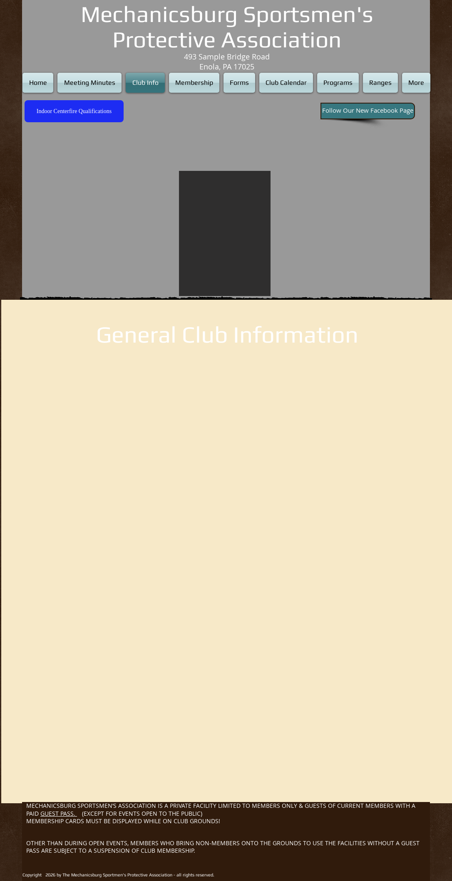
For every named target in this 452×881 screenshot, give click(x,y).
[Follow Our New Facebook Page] (367, 111)
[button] (225, 233)
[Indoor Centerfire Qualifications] (74, 111)
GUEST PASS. (58, 813)
